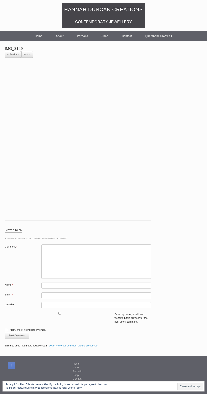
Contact (127, 36)
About (59, 36)
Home (38, 36)
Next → (27, 54)
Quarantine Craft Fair (158, 36)
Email (9, 294)
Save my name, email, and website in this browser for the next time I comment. (130, 318)
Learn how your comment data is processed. (73, 345)
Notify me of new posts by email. (28, 329)
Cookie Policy (75, 387)
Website (9, 304)
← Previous (13, 54)
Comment (11, 246)
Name (9, 284)
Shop (104, 36)
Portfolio (82, 36)
